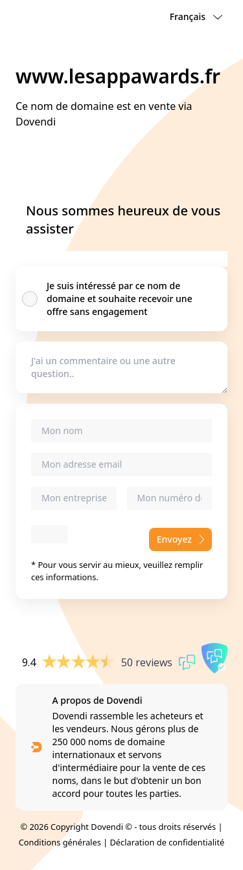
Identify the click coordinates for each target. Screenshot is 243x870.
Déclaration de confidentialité (167, 842)
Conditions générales (60, 842)
